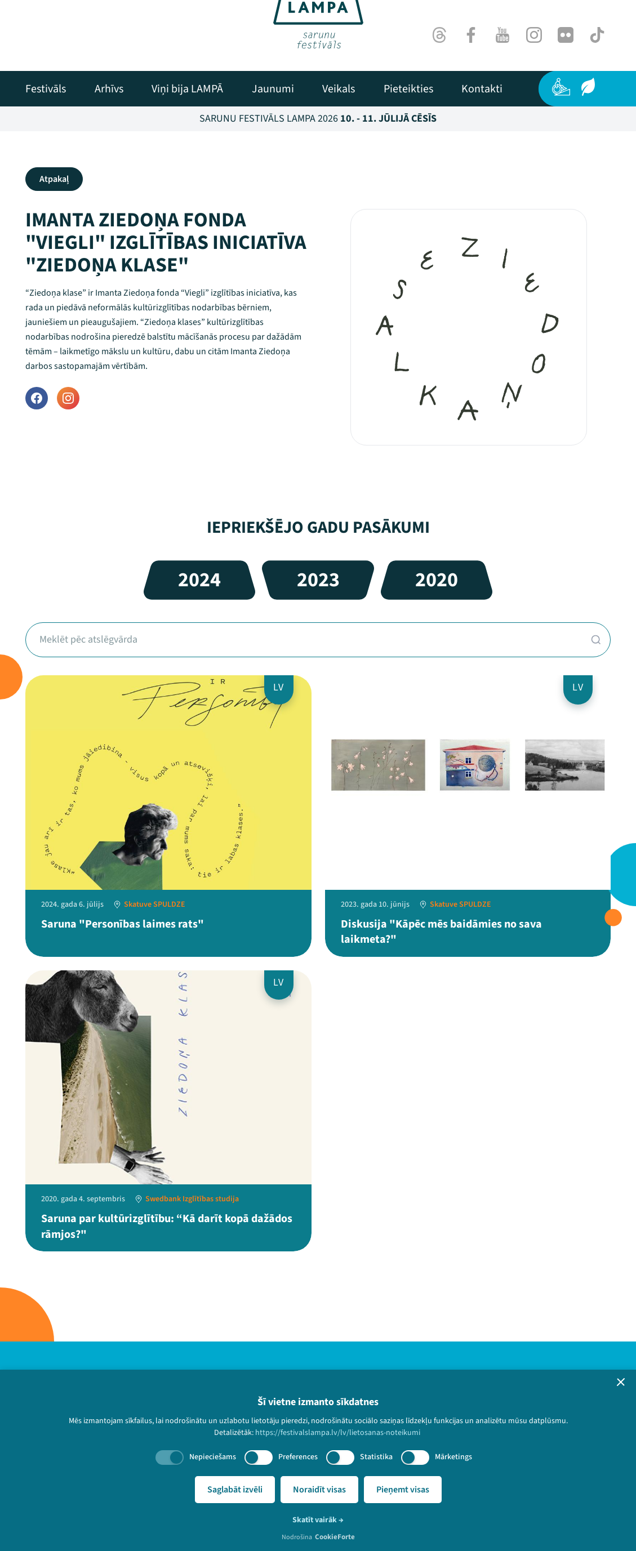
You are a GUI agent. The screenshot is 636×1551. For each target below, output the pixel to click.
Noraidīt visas (319, 1489)
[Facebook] (470, 34)
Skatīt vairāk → (318, 1520)
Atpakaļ (54, 179)
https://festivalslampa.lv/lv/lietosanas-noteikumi (337, 1432)
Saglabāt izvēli (235, 1489)
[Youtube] (502, 34)
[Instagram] (534, 34)
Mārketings (453, 1457)
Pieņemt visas (402, 1489)
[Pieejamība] (561, 87)
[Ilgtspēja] (588, 87)
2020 (436, 579)
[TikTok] (597, 34)
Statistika (376, 1457)
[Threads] (439, 34)
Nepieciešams (212, 1457)
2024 (199, 579)
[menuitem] (45, 89)
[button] (621, 1382)
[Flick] (565, 34)
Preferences (298, 1457)
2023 (318, 579)
